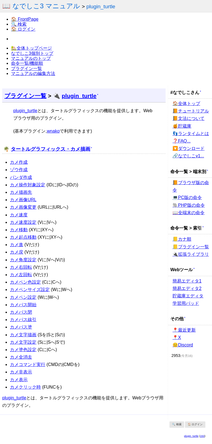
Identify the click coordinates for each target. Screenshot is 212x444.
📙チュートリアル (191, 111)
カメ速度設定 (23, 222)
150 (202, 435)
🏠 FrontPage (24, 19)
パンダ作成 (21, 177)
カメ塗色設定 (23, 349)
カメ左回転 (21, 274)
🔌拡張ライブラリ (191, 254)
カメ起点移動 (23, 237)
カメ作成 (19, 162)
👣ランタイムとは (191, 133)
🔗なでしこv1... (188, 156)
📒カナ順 (182, 239)
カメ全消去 (21, 357)
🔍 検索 (18, 24)
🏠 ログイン (23, 29)
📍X (177, 337)
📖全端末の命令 (189, 212)
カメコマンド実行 (27, 364)
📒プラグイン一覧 (191, 246)
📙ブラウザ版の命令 (191, 186)
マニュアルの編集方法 (33, 73)
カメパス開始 (23, 304)
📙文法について (189, 118)
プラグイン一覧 (26, 68)
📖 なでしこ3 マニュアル (41, 6)
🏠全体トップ (186, 103)
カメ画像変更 (23, 207)
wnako (53, 131)
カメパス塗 (21, 327)
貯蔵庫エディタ (188, 296)
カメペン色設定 (25, 282)
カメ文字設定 (23, 342)
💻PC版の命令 (187, 197)
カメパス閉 (21, 312)
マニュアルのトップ (31, 58)
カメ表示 (19, 379)
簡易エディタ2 (187, 288)
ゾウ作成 (19, 169)
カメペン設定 (23, 297)
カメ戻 (16, 252)
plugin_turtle (100, 6)
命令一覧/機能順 (27, 63)
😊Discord (183, 345)
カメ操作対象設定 (27, 184)
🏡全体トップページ (31, 48)
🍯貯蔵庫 (182, 126)
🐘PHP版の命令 (189, 205)
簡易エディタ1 (187, 281)
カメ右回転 (21, 267)
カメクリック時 (25, 387)
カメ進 (16, 244)
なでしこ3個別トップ (32, 53)
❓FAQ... (181, 141)
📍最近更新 (184, 330)
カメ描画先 (21, 192)
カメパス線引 (23, 319)
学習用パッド (186, 303)
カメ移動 (19, 229)
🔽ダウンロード (189, 148)
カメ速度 (19, 214)
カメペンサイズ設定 (30, 289)
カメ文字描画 (23, 334)
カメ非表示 (21, 372)
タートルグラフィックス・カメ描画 (50, 149)
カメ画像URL (23, 199)
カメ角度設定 (23, 259)
